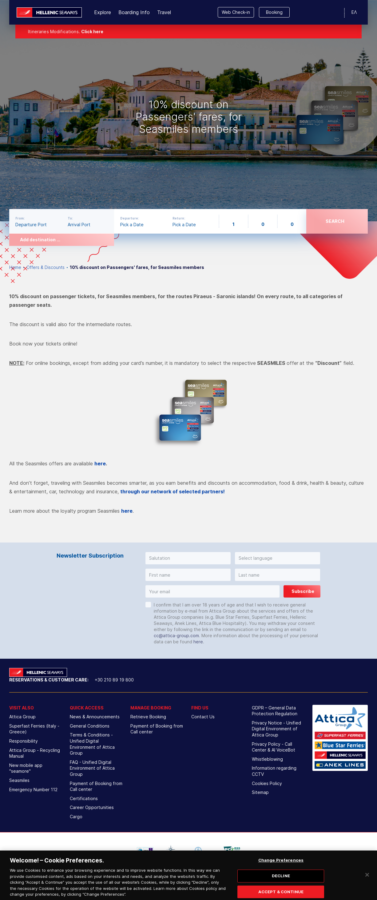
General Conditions (89, 725)
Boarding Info (134, 12)
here (100, 463)
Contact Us (203, 716)
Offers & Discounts (45, 267)
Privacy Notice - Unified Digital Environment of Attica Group (276, 728)
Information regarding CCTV (274, 771)
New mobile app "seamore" (25, 768)
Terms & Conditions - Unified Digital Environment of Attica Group (92, 744)
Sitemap (260, 792)
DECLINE (281, 882)
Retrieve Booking (148, 716)
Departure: (129, 218)
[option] (188, 110)
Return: (179, 218)
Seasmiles (19, 780)
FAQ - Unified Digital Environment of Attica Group (92, 768)
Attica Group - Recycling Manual (34, 753)
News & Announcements (95, 716)
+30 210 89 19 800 (114, 679)
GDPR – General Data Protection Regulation (274, 710)
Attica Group (22, 716)
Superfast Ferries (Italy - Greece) (34, 729)
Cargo (76, 816)
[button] (188, 558)
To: (70, 218)
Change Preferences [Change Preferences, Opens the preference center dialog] (281, 866)
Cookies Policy (267, 783)
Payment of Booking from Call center (96, 786)
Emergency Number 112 (33, 789)
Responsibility (23, 741)
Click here (92, 31)
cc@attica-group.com (176, 635)
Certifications (84, 798)
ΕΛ (354, 12)
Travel (164, 12)
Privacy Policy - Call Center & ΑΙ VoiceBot (273, 747)
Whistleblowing (267, 759)
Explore (102, 12)
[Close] (367, 881)
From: (20, 218)
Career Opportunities (92, 807)
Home (15, 267)
